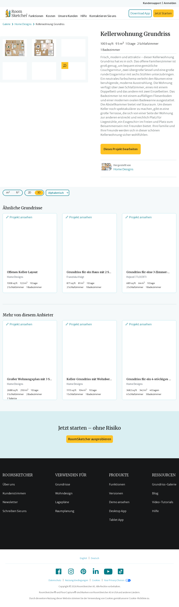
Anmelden (170, 3)
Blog (155, 493)
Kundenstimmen (14, 493)
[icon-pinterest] (83, 571)
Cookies (96, 580)
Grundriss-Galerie (164, 484)
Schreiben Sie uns (15, 511)
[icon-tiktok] (120, 571)
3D (39, 192)
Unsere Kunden (68, 16)
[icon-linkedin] (96, 571)
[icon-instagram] (71, 571)
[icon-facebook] (58, 571)
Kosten (50, 16)
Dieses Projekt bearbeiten (121, 149)
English (83, 558)
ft (17, 192)
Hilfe (84, 16)
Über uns (9, 484)
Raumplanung (64, 511)
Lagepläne (62, 502)
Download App (140, 13)
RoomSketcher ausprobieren (89, 439)
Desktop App (117, 511)
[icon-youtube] (108, 571)
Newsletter (10, 502)
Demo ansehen (119, 502)
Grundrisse (62, 484)
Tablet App (116, 520)
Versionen (116, 493)
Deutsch (95, 558)
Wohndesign (64, 493)
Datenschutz (55, 580)
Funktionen (36, 16)
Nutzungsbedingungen (76, 580)
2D (29, 192)
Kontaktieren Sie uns (103, 16)
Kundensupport (152, 3)
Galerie (6, 24)
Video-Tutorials (162, 502)
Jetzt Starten (163, 13)
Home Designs (23, 24)
